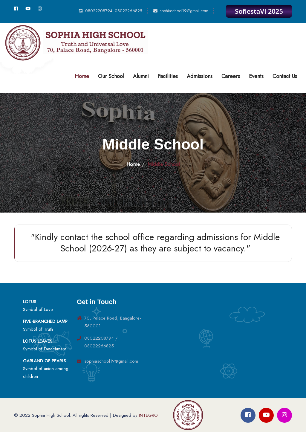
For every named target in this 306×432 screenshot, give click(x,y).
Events (256, 76)
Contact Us (285, 76)
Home (82, 76)
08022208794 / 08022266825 (101, 342)
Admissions (199, 76)
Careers (230, 76)
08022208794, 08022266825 (113, 11)
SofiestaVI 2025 (259, 11)
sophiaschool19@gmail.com (184, 11)
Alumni (141, 76)
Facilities (168, 76)
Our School (111, 76)
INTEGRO (148, 415)
